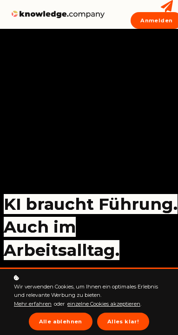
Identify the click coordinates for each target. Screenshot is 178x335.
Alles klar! (123, 321)
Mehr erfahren (33, 304)
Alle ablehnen (60, 321)
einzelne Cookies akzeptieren (103, 304)
